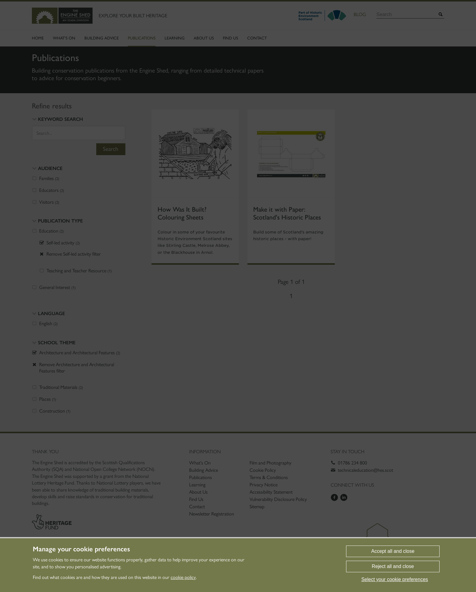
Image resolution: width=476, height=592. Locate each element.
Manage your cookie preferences (81, 549)
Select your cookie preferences (394, 579)
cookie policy (183, 577)
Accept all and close (392, 551)
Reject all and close (393, 566)
